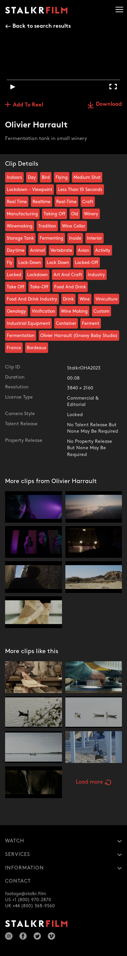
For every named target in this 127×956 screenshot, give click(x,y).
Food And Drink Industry (32, 299)
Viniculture (107, 299)
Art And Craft (68, 275)
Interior (94, 238)
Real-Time (66, 202)
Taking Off (54, 214)
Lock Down (58, 263)
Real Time (17, 202)
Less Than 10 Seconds (80, 190)
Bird (46, 177)
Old (74, 214)
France (14, 348)
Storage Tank (20, 238)
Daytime (15, 250)
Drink (68, 299)
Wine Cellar (73, 226)
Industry (96, 275)
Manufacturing (22, 214)
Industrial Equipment (28, 323)
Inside (75, 238)
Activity (102, 250)
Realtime (41, 202)
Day (32, 177)
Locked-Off (86, 263)
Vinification (43, 311)
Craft (87, 202)
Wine (85, 299)
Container (66, 323)
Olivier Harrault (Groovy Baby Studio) (79, 336)
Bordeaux (36, 348)
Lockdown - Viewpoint (29, 190)
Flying (62, 177)
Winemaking (20, 226)
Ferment (90, 323)
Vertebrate (61, 250)
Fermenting (51, 238)
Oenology (16, 311)
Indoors (14, 177)
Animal (37, 250)
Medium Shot (87, 177)
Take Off (15, 287)
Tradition (47, 226)
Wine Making (74, 311)
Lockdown (37, 275)
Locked (14, 275)
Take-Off (39, 287)
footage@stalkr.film (25, 894)
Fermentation (21, 336)
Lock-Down (29, 263)
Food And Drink (70, 287)
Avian (83, 250)
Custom (101, 311)
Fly (10, 263)
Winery (91, 214)
